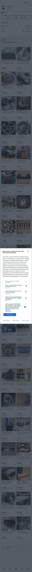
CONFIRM (10, 314)
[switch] (25, 286)
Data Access (16, 320)
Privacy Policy (25, 320)
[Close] (28, 251)
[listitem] (16, 282)
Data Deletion (6, 320)
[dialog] (16, 286)
